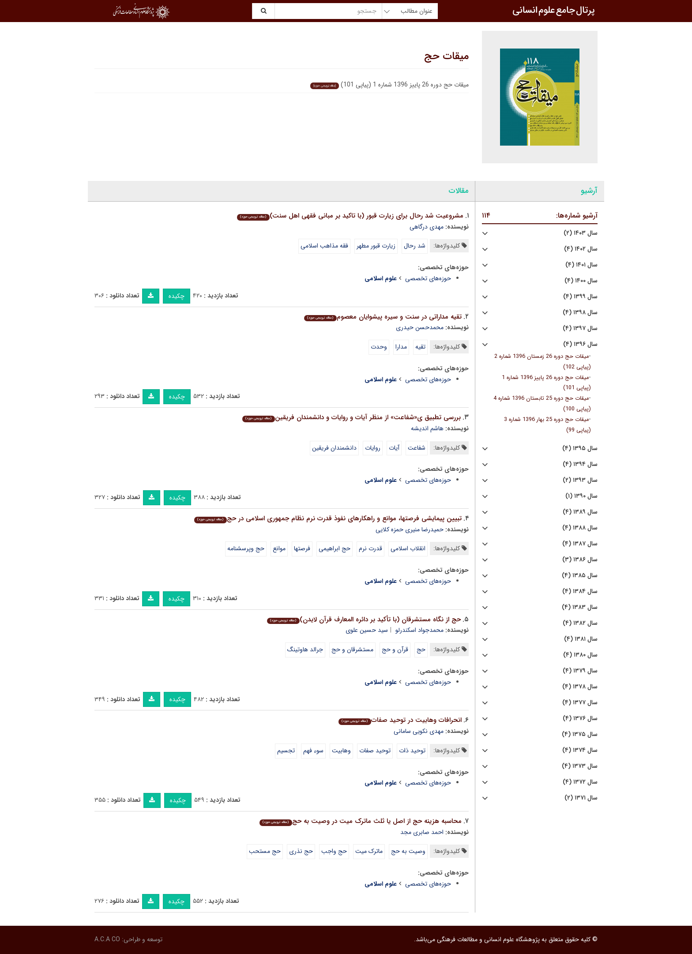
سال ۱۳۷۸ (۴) (580, 686)
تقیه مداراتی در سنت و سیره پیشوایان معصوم (382, 317)
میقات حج (446, 56)
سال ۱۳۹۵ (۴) (580, 448)
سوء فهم (313, 750)
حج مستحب (265, 851)
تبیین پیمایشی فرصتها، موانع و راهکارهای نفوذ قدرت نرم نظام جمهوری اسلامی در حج (327, 518)
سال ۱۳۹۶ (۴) (580, 344)
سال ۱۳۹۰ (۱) (581, 496)
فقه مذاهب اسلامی (324, 246)
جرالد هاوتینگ (305, 649)
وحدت (379, 347)
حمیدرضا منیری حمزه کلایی (410, 529)
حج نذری (301, 851)
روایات (372, 448)
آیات (394, 448)
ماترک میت (369, 851)
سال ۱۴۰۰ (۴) (581, 280)
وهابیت (341, 750)
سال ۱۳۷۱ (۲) (581, 798)
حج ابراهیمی (334, 548)
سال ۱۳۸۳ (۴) (580, 607)
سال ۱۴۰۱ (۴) (581, 265)
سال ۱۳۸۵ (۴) (580, 575)
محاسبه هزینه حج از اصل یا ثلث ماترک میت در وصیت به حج (360, 821)
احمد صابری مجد (422, 832)
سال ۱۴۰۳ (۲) (581, 233)
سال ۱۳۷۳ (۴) (580, 766)
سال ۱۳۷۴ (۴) (580, 750)
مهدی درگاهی (427, 227)
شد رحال (414, 246)
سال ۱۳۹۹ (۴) (580, 296)
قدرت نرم (370, 548)
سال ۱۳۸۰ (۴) (580, 655)
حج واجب (334, 851)
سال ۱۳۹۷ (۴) (580, 328)
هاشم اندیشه (427, 428)
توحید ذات (412, 750)
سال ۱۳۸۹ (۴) (580, 512)
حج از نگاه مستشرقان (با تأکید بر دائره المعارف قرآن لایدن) (363, 619)
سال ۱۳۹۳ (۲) (580, 480)
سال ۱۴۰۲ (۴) (581, 249)
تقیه (420, 347)
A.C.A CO (107, 939)
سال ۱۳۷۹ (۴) (580, 671)
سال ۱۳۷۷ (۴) (580, 702)
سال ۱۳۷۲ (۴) (580, 782)
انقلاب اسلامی (408, 548)
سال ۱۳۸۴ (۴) (580, 591)
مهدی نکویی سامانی (419, 731)
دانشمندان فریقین (334, 448)
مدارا (401, 347)
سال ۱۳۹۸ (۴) (580, 312)
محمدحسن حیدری (420, 327)
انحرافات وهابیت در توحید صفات (399, 720)
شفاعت (416, 448)
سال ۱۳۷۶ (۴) (580, 718)
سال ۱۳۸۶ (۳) (580, 559)
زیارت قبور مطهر (376, 246)
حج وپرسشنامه (245, 548)
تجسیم (286, 750)
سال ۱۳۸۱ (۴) (581, 639)
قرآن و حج (395, 649)
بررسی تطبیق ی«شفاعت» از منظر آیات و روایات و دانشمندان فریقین (351, 417)
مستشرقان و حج (352, 649)
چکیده (176, 296)
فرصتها (302, 548)
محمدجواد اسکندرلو (419, 630)
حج (421, 649)
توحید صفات (375, 750)
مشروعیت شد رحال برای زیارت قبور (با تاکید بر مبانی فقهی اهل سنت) (350, 215)
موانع (279, 548)
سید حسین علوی (367, 630)
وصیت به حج (408, 851)
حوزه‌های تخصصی (428, 278)
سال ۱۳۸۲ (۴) (580, 623)
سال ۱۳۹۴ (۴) (580, 464)
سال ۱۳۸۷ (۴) (580, 543)
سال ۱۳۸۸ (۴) (580, 528)
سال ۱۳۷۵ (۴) (580, 734)
